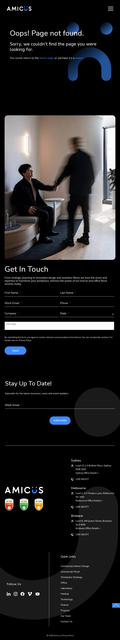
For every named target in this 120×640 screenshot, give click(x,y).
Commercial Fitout (70, 571)
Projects (65, 610)
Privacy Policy (67, 635)
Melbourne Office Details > (89, 500)
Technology (67, 599)
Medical (65, 594)
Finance (65, 605)
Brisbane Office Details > (88, 528)
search (79, 58)
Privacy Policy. (25, 340)
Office (64, 582)
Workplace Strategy (71, 577)
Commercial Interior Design (75, 566)
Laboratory (66, 588)
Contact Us (66, 621)
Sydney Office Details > (87, 472)
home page (47, 58)
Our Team (66, 616)
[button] (110, 8)
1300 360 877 (82, 479)
